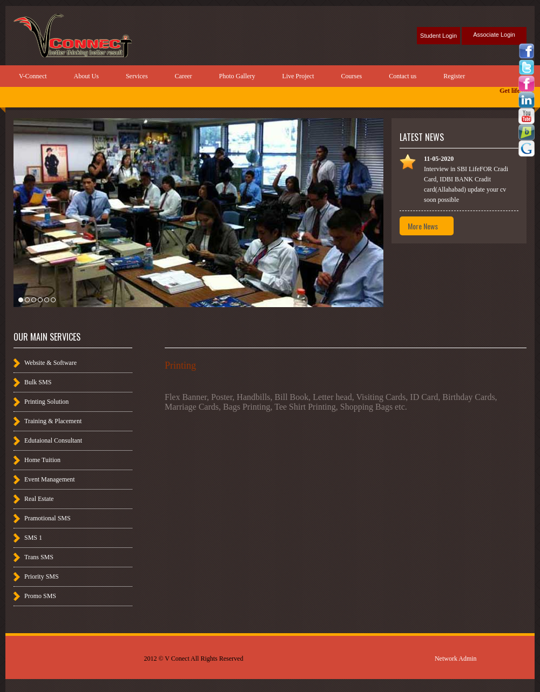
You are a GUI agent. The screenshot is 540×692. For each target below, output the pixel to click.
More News (423, 226)
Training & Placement (53, 421)
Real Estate (38, 499)
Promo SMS (40, 596)
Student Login (438, 35)
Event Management (49, 479)
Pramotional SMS (47, 518)
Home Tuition (42, 460)
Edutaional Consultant (53, 440)
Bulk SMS (37, 382)
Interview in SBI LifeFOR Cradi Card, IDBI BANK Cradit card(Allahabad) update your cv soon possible (466, 179)
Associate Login (494, 34)
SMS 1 (33, 537)
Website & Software (50, 363)
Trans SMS (38, 557)
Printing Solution (46, 401)
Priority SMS (41, 576)
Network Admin (456, 658)
